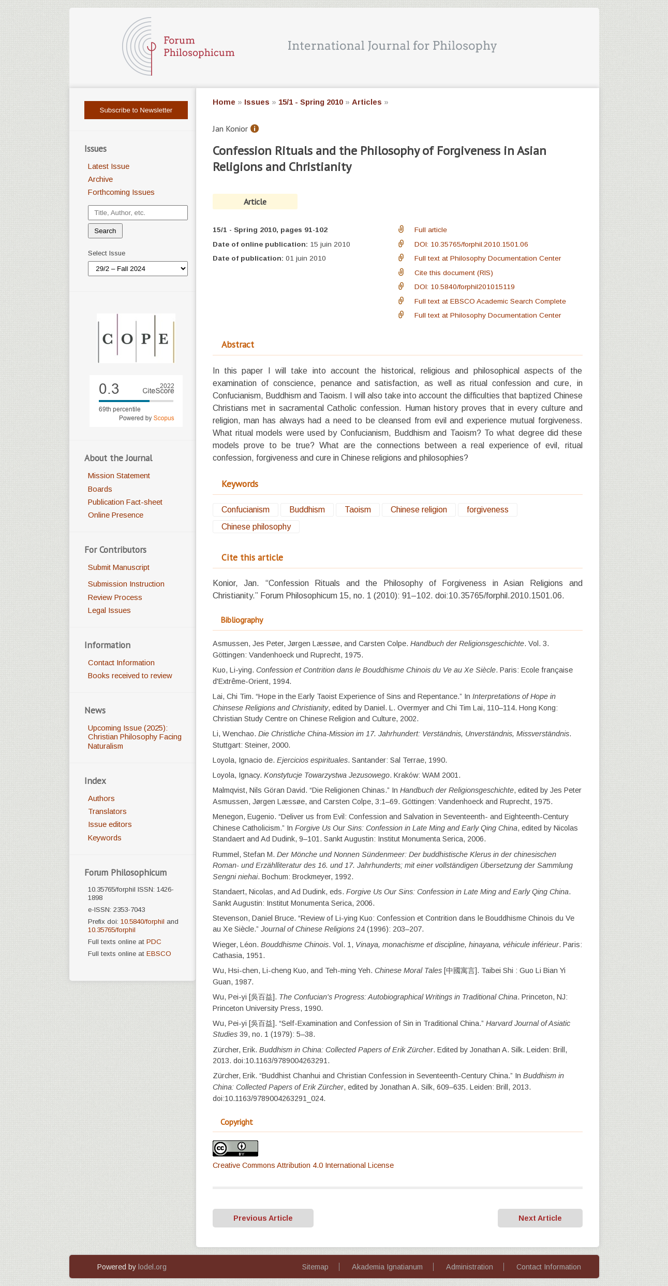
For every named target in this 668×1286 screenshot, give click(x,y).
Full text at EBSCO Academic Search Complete (490, 301)
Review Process (115, 597)
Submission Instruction (126, 584)
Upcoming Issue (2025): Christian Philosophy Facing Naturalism (135, 737)
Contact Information (121, 663)
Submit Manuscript (119, 567)
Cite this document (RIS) (453, 273)
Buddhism (307, 510)
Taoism (358, 510)
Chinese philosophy (256, 526)
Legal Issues (109, 610)
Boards (100, 489)
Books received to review (130, 675)
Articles (367, 102)
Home (224, 102)
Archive (100, 179)
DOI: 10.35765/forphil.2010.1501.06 (471, 244)
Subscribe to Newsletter (136, 110)
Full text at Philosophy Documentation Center (487, 258)
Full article (430, 230)
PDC (153, 942)
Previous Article (263, 1218)
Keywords (105, 838)
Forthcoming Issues (121, 192)
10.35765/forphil (112, 930)
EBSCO (158, 954)
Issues (257, 102)
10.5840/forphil (143, 921)
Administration (469, 1267)
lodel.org (152, 1267)
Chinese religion (419, 510)
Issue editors (110, 824)
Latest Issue (108, 166)
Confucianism (245, 510)
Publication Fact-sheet (125, 502)
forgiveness (488, 510)
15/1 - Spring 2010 (310, 102)
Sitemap (315, 1267)
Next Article (540, 1218)
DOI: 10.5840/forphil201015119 (464, 287)
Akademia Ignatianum (387, 1267)
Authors (101, 798)
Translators (107, 811)
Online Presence (115, 515)
